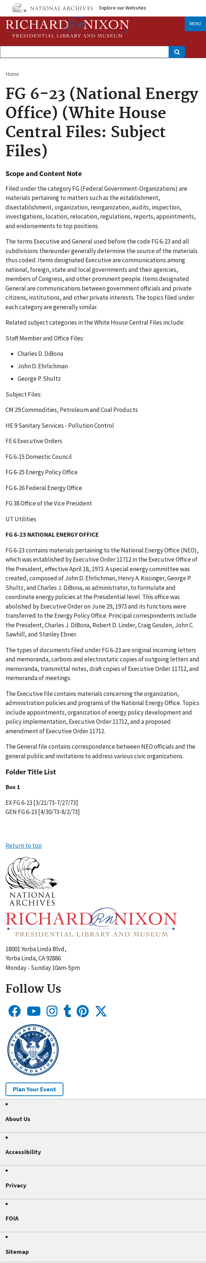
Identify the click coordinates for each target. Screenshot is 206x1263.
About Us (17, 1119)
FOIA (12, 1218)
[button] (31, 903)
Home (12, 73)
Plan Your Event (34, 1089)
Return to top (23, 846)
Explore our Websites (122, 7)
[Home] (67, 27)
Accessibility (23, 1152)
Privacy (15, 1185)
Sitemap (17, 1252)
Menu (195, 24)
